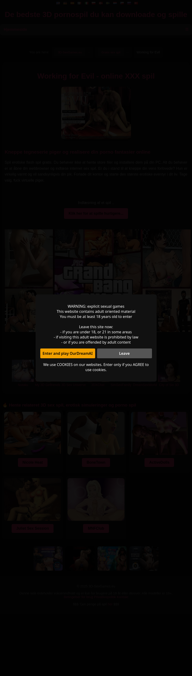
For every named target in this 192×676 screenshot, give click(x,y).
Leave (124, 353)
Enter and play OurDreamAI (68, 353)
